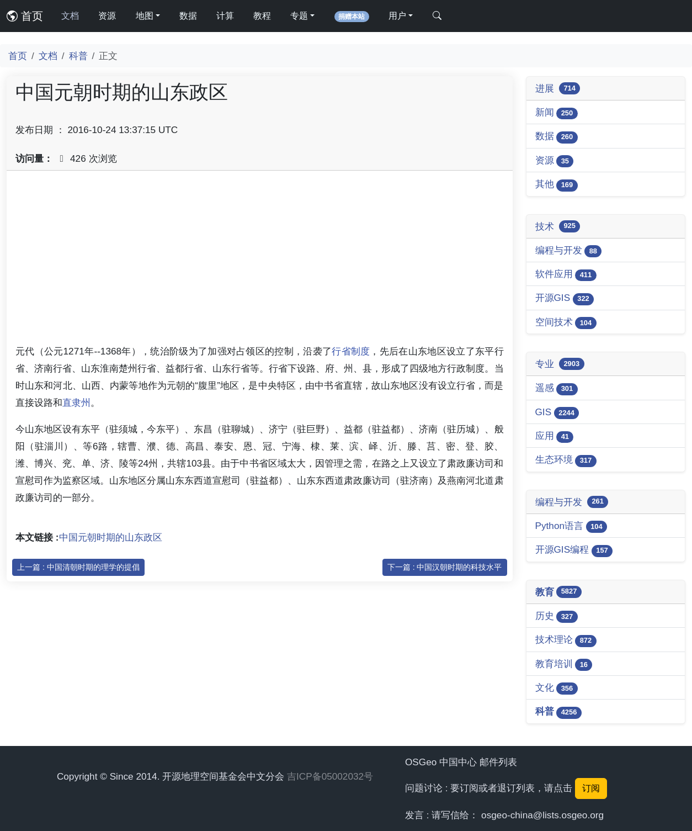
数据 (188, 15)
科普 (78, 55)
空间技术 (566, 322)
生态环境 (566, 460)
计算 (225, 15)
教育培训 (564, 664)
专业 (559, 364)
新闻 (556, 113)
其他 (556, 184)
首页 (25, 16)
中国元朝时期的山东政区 (110, 537)
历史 (556, 616)
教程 (262, 15)
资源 (107, 15)
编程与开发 (568, 251)
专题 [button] (299, 15)
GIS (557, 412)
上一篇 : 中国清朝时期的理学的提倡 (78, 567)
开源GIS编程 (574, 550)
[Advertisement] (259, 256)
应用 (554, 436)
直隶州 (76, 402)
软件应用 (566, 274)
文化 (556, 688)
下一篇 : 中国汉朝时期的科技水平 (444, 567)
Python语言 (571, 526)
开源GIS (564, 298)
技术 (558, 226)
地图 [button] (144, 15)
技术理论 (566, 640)
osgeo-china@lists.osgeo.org (542, 815)
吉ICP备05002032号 (330, 776)
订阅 (591, 788)
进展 (558, 88)
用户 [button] (397, 15)
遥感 (556, 388)
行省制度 (351, 351)
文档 (70, 15)
